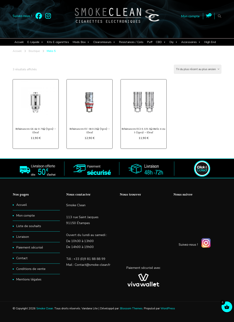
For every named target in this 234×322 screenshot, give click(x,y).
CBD (161, 42)
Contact (22, 258)
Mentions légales (28, 279)
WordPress (168, 308)
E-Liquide (35, 42)
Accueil (19, 42)
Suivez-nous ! (188, 244)
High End (210, 42)
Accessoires (191, 42)
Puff (149, 42)
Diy (173, 42)
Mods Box (81, 42)
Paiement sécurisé (29, 247)
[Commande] (197, 69)
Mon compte (190, 16)
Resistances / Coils (131, 42)
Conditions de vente (30, 269)
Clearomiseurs (104, 42)
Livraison (22, 237)
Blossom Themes (131, 308)
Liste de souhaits (28, 226)
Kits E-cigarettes (58, 42)
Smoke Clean (44, 308)
